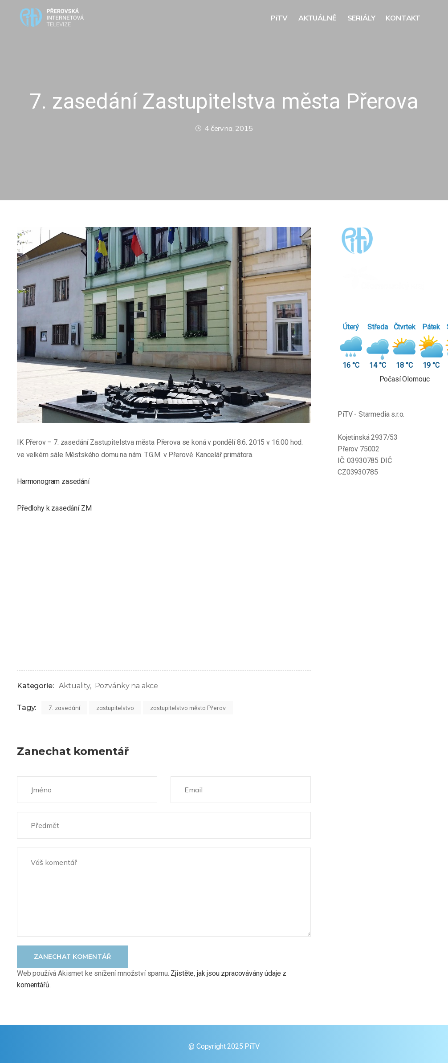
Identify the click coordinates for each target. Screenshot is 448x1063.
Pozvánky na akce (126, 686)
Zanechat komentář (72, 957)
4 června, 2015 (224, 128)
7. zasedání (64, 707)
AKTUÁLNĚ (318, 17)
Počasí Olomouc (404, 379)
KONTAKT (404, 17)
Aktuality (74, 686)
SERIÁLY (362, 17)
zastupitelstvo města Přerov (188, 707)
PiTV (280, 17)
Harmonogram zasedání (53, 481)
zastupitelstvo (115, 707)
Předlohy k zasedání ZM (54, 508)
